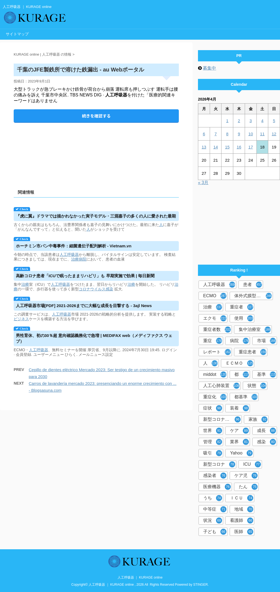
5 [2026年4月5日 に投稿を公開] (274, 120)
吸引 (212, 453)
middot (214, 374)
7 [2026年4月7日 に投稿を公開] (215, 133)
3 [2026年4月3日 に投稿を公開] (250, 120)
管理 (212, 442)
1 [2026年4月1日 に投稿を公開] (227, 120)
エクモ (214, 318)
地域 (243, 509)
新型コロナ (219, 464)
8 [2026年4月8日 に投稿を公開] (227, 133)
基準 (266, 374)
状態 (256, 386)
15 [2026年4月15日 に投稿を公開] (227, 147)
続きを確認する (96, 116)
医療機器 (217, 487)
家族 (258, 419)
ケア (239, 431)
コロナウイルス (92, 289)
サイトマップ (17, 34)
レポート (217, 352)
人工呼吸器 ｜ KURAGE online (140, 577)
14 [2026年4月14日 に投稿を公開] (215, 147)
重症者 (241, 307)
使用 (243, 318)
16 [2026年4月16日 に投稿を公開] (239, 147)
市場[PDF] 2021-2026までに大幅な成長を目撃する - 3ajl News (84, 305)
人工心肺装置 (221, 386)
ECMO (214, 296)
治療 (75, 259)
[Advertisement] (96, 151)
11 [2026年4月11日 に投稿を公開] (262, 133)
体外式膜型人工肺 (253, 296)
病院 (82, 259)
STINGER (200, 585)
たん (248, 487)
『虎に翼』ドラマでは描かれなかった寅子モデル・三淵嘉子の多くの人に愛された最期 (96, 216)
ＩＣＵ (241, 498)
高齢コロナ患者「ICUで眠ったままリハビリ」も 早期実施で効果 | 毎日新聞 (85, 275)
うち (212, 498)
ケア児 (246, 476)
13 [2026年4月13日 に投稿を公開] (204, 147)
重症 (212, 341)
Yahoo (241, 453)
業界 (239, 442)
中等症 (214, 509)
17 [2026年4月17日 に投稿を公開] (250, 147)
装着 (239, 408)
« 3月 (203, 182)
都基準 (246, 397)
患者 (252, 285)
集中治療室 (255, 330)
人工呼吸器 (69, 254)
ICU (252, 464)
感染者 (214, 476)
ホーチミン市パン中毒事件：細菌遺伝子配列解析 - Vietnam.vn (74, 246)
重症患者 (252, 352)
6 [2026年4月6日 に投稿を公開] (204, 133)
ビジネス (21, 319)
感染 (109, 289)
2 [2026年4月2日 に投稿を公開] (239, 120)
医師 (243, 532)
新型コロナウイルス (222, 419)
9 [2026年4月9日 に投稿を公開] (239, 133)
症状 (212, 408)
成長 (266, 431)
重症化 (214, 397)
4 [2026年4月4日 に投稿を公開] (262, 120)
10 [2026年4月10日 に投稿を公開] (250, 133)
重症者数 (217, 330)
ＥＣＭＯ (239, 363)
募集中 (209, 68)
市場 (266, 341)
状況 (212, 520)
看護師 (241, 520)
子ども (214, 532)
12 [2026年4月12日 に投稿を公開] (274, 133)
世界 (212, 431)
